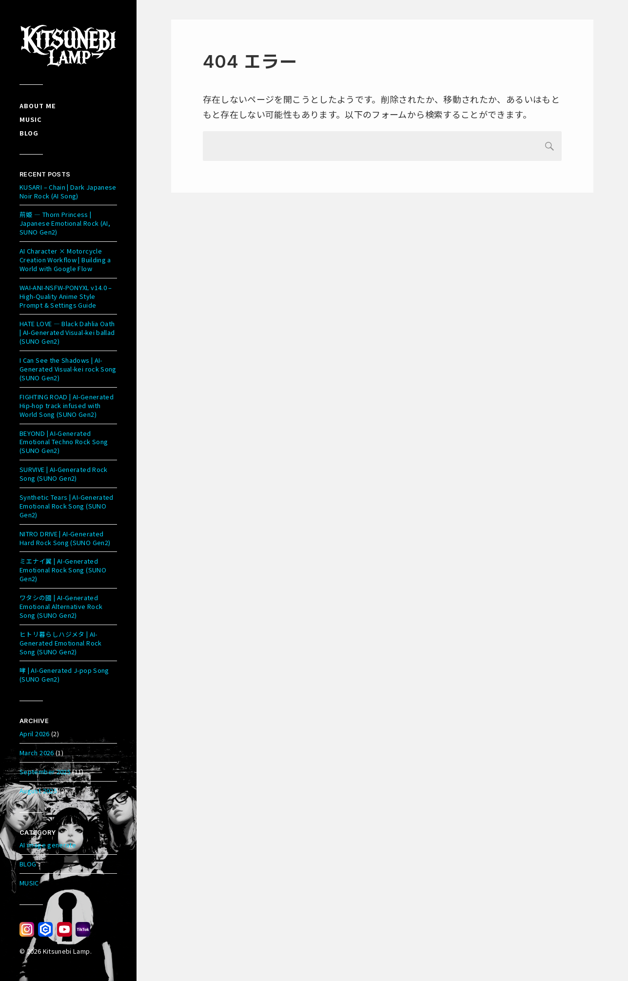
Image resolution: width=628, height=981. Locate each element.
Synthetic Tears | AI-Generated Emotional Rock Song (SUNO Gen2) (67, 505)
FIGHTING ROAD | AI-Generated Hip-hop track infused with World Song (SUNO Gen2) (67, 405)
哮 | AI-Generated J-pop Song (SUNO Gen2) (64, 675)
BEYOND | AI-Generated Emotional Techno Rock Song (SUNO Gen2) (64, 442)
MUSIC (29, 882)
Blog (29, 132)
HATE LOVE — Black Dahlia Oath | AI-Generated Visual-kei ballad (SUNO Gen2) (67, 332)
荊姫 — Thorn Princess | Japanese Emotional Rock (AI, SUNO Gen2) (65, 223)
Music (31, 119)
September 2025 (45, 771)
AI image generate (48, 844)
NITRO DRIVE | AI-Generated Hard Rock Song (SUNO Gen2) (65, 538)
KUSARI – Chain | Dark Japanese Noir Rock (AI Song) (68, 191)
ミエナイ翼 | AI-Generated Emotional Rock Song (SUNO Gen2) (63, 569)
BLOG (28, 863)
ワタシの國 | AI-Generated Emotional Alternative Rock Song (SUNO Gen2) (61, 606)
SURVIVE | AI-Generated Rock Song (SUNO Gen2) (64, 474)
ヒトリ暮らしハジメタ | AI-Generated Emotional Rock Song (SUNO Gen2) (61, 642)
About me (38, 105)
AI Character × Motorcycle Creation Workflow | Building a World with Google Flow (65, 259)
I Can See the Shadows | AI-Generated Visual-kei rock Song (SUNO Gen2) (68, 368)
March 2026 (37, 752)
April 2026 (35, 733)
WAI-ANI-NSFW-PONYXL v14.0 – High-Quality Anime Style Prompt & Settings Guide (66, 296)
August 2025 (38, 790)
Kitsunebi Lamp (66, 951)
